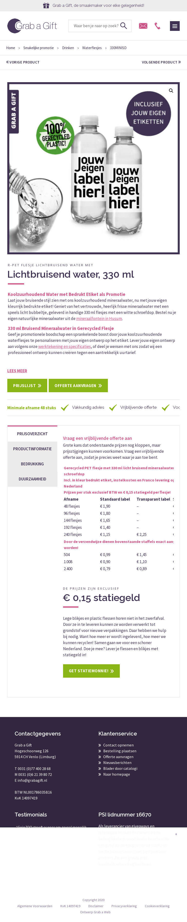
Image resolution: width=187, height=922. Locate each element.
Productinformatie (32, 449)
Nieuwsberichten (117, 762)
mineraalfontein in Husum (99, 318)
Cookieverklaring (157, 906)
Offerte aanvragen (75, 385)
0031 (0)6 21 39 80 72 (35, 774)
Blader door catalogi (120, 768)
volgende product (161, 62)
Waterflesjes (92, 47)
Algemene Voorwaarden (34, 906)
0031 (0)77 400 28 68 (34, 768)
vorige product (23, 62)
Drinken (68, 47)
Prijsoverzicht (32, 433)
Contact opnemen (118, 745)
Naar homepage (116, 774)
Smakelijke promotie (38, 47)
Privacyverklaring (124, 906)
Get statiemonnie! (89, 671)
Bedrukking (32, 464)
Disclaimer (95, 906)
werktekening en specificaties (64, 346)
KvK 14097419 (70, 906)
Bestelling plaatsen (119, 750)
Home (10, 47)
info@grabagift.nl (32, 780)
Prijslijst (24, 385)
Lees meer (17, 370)
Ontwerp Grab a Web (95, 912)
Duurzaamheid (32, 479)
